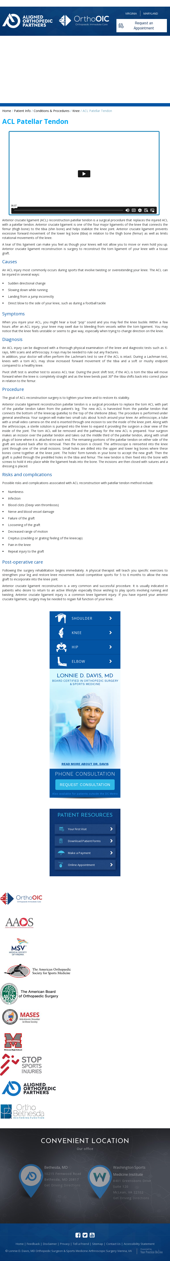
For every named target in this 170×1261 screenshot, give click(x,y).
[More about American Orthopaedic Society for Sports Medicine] (37, 980)
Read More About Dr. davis (85, 764)
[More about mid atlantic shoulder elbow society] (21, 1027)
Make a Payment (79, 853)
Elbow (78, 661)
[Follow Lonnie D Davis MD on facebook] (77, 1235)
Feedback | (34, 1244)
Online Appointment (81, 865)
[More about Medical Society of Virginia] (18, 956)
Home (6, 111)
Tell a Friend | (82, 1244)
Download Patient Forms (84, 841)
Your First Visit (77, 829)
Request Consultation (85, 784)
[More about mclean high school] (12, 1051)
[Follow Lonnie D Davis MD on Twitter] (85, 1235)
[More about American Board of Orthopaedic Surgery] (29, 1004)
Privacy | (66, 1244)
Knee (76, 111)
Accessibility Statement (139, 1244)
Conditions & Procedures (52, 111)
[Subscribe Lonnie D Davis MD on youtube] (92, 1235)
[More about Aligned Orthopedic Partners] (29, 1098)
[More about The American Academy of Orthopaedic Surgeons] (19, 933)
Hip (75, 647)
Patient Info (22, 111)
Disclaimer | (51, 1244)
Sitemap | (98, 1244)
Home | (21, 1244)
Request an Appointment (144, 25)
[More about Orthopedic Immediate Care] (21, 909)
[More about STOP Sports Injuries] (21, 1074)
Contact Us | (114, 1244)
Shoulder (82, 618)
